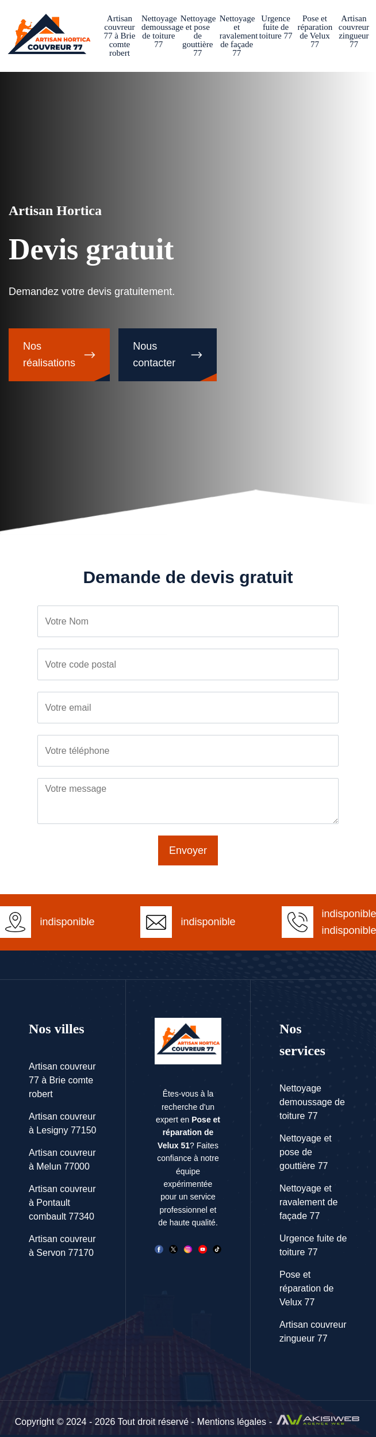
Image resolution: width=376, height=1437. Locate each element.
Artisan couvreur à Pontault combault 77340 (62, 1202)
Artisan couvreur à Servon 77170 (62, 1246)
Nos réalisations (49, 354)
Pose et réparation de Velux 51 (189, 1132)
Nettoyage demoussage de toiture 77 (158, 31)
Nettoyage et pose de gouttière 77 (198, 36)
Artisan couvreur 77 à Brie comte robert (119, 36)
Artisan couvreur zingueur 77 (354, 31)
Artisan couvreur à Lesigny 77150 (62, 1123)
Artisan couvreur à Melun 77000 (62, 1159)
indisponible (208, 922)
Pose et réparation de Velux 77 (315, 31)
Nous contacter (154, 354)
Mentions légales (231, 1422)
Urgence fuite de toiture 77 (276, 27)
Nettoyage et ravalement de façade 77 (237, 36)
